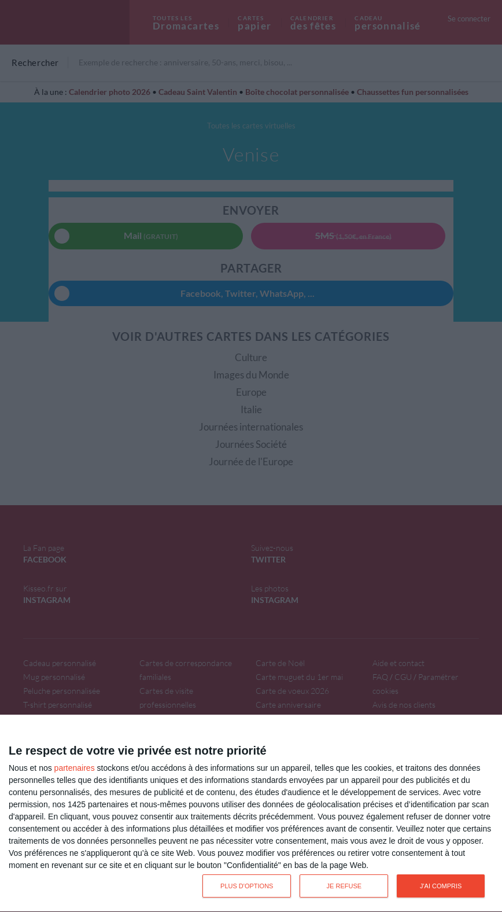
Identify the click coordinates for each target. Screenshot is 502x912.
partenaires (74, 768)
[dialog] (251, 813)
